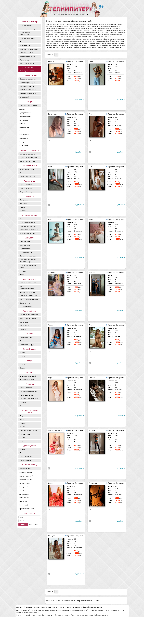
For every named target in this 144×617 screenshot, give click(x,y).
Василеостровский (26, 476)
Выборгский (23, 487)
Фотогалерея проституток (29, 42)
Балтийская (23, 120)
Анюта (50, 219)
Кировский (23, 501)
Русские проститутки (27, 233)
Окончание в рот (26, 337)
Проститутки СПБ (26, 25)
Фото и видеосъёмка (27, 453)
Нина (91, 61)
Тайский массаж (26, 307)
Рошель (92, 430)
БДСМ (22, 419)
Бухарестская (24, 127)
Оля (90, 167)
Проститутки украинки (28, 219)
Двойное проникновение (29, 256)
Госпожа (23, 423)
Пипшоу (23, 402)
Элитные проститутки (28, 93)
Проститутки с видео (27, 38)
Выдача (23, 353)
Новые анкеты (25, 45)
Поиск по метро (25, 60)
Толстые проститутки (27, 176)
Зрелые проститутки (27, 161)
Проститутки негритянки (29, 230)
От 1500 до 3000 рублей (28, 90)
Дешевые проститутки (28, 79)
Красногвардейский (26, 509)
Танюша (51, 272)
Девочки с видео (47, 615)
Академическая (25, 116)
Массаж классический (28, 283)
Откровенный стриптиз (28, 391)
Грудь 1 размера (26, 185)
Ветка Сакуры (25, 303)
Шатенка (23, 211)
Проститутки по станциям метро (82, 615)
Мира (91, 114)
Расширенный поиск (27, 56)
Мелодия (51, 536)
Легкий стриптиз (26, 388)
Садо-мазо (23, 416)
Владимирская (24, 134)
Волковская (23, 138)
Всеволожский (24, 483)
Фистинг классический (28, 376)
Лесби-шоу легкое (26, 395)
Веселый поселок (25, 480)
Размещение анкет (27, 71)
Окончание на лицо (27, 341)
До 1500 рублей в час (27, 86)
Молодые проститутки (28, 154)
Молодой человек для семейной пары (28, 260)
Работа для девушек (27, 63)
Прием (22, 356)
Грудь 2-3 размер (26, 188)
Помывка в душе (26, 457)
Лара (50, 378)
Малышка (93, 483)
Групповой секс (25, 249)
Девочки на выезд (26, 53)
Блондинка (24, 200)
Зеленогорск (24, 494)
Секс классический (27, 241)
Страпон (23, 438)
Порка (22, 441)
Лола (50, 167)
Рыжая (22, 207)
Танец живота (25, 406)
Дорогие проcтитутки (27, 82)
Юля (91, 219)
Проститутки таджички (28, 226)
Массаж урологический (28, 296)
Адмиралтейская (25, 113)
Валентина (52, 114)
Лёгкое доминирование (28, 430)
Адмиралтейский (25, 472)
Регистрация (33, 524)
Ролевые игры (25, 434)
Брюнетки (23, 203)
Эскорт (22, 449)
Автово (22, 109)
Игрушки (23, 271)
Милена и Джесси (55, 430)
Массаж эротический (27, 292)
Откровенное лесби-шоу (29, 399)
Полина (92, 378)
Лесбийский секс (26, 252)
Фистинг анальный (27, 380)
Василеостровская (26, 131)
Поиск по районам (26, 67)
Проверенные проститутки (25, 33)
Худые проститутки (27, 169)
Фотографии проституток (31, 615)
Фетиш (22, 275)
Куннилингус (24, 326)
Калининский (24, 498)
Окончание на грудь (27, 345)
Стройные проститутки (28, 173)
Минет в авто (25, 322)
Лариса (51, 61)
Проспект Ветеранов (75, 61)
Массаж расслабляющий (29, 299)
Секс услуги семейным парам (28, 266)
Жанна (50, 325)
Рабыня (23, 427)
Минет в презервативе (28, 318)
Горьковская (24, 145)
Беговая (22, 124)
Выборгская (23, 142)
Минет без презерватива (29, 315)
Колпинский (23, 505)
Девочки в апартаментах (29, 49)
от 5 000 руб (24, 97)
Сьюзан (92, 272)
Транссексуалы (25, 460)
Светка (50, 483)
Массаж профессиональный (27, 287)
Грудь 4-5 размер (26, 192)
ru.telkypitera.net (96, 607)
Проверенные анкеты (62, 615)
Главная (19, 615)
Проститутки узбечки (27, 222)
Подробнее (78, 99)
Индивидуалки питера (28, 29)
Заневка (22, 490)
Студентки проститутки (28, 157)
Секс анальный (25, 245)
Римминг (23, 329)
